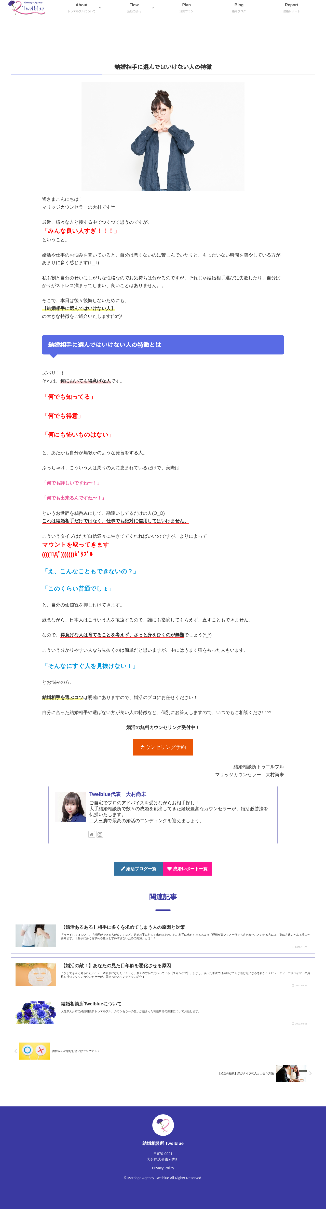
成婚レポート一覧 (187, 868)
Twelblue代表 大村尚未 (117, 794)
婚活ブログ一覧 (139, 868)
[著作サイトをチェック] (91, 834)
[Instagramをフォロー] (100, 834)
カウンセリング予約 (163, 747)
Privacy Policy (163, 1169)
